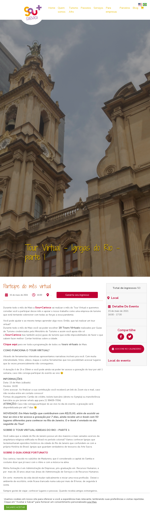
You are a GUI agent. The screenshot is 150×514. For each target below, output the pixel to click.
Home (51, 8)
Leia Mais (92, 502)
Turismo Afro (73, 10)
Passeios (86, 8)
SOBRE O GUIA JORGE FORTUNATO (25, 452)
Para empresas (111, 10)
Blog (135, 8)
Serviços (98, 8)
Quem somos (61, 10)
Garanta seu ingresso (77, 295)
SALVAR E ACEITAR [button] (15, 507)
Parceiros (125, 8)
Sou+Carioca (43, 307)
